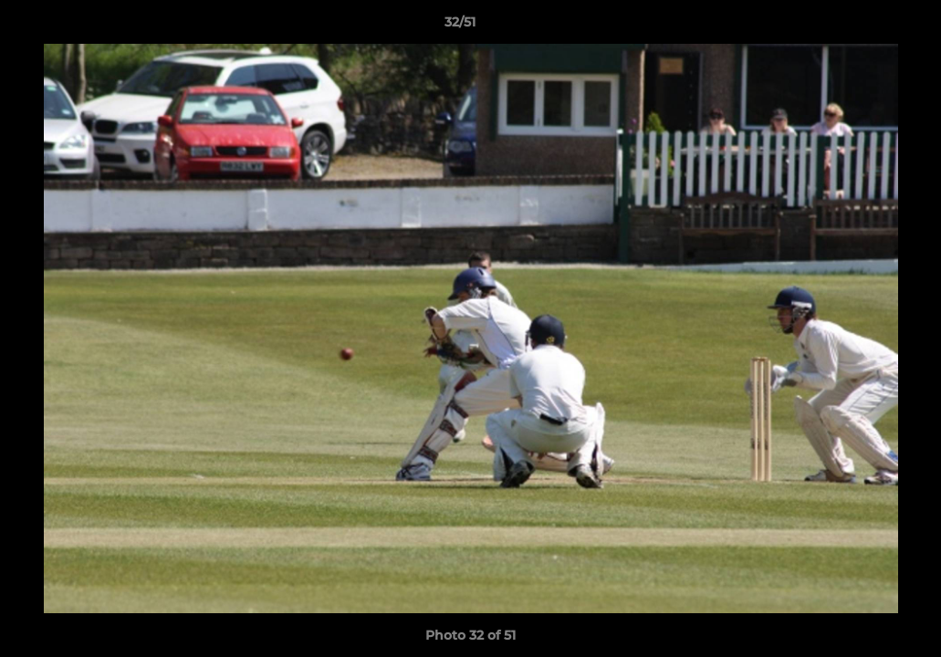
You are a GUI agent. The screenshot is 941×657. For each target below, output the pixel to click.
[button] (864, 26)
